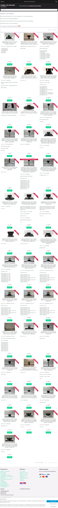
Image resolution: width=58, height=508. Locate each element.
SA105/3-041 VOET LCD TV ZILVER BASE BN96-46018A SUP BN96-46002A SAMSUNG (48, 369)
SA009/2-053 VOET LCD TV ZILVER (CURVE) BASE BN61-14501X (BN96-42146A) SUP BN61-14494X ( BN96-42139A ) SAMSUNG (48, 113)
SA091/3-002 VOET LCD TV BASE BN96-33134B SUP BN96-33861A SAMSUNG (48, 300)
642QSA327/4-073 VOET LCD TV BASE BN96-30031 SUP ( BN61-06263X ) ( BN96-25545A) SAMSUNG (29, 77)
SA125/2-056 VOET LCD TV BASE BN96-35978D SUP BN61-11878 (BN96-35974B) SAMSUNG (9, 420)
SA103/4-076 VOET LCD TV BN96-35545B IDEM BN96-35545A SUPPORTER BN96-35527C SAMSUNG (29, 369)
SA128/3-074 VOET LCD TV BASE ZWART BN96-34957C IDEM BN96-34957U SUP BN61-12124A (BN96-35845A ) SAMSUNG (10, 445)
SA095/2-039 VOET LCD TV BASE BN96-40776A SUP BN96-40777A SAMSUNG (48, 332)
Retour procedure (4, 484)
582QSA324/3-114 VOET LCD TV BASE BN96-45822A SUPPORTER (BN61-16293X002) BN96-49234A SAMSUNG (29, 43)
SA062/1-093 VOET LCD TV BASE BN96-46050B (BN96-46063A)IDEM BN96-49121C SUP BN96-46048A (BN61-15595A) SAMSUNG (48, 169)
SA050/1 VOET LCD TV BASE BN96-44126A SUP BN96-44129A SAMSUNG (10, 168)
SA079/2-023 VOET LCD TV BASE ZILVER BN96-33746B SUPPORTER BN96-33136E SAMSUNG (10, 266)
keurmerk (2, 480)
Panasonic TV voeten (24, 472)
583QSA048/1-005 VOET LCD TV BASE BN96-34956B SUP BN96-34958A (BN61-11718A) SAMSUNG (48, 43)
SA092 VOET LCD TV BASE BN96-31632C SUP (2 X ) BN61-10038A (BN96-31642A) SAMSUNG (9, 332)
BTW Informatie (3, 472)
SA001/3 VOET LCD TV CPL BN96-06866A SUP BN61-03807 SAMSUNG (29, 112)
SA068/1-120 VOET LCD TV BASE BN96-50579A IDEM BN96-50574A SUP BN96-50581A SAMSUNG (29, 203)
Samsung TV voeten (24, 475)
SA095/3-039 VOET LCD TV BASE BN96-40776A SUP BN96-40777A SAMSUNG (9, 369)
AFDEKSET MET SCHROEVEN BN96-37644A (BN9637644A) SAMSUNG (9, 112)
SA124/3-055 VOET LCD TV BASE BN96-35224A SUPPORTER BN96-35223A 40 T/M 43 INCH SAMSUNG (29, 396)
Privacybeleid (3, 473)
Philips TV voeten (23, 473)
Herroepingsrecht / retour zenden (7, 476)
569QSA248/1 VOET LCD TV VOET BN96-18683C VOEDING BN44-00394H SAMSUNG (9, 43)
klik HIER (2, 498)
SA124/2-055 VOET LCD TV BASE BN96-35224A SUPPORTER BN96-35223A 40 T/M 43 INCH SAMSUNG (10, 396)
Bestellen (9, 64)
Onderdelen (22, 480)
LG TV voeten (22, 471)
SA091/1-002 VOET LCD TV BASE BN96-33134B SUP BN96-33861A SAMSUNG (9, 300)
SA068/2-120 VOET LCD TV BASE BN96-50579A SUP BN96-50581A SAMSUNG (48, 203)
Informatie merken (4, 486)
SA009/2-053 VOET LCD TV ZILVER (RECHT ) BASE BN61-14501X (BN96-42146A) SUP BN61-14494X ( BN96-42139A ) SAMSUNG (9, 140)
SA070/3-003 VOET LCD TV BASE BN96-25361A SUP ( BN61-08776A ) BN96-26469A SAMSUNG (29, 240)
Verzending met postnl (5, 485)
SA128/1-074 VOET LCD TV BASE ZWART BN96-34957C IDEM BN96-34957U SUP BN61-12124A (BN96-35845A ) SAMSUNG (29, 421)
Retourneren (3, 477)
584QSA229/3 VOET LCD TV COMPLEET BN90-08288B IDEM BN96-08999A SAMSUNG (10, 77)
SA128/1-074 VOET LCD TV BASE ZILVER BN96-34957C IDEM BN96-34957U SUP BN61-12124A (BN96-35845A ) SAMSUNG (48, 421)
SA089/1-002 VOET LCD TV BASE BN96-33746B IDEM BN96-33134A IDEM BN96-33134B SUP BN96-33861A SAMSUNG (29, 266)
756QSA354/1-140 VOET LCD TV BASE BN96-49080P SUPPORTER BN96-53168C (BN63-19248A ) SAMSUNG (48, 77)
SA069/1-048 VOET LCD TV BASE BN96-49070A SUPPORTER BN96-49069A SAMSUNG (10, 240)
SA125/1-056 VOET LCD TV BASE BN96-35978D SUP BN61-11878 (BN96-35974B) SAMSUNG (48, 396)
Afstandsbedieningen (24, 477)
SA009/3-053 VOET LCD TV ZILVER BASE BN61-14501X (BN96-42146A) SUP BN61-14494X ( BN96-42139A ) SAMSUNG (29, 140)
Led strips (21, 479)
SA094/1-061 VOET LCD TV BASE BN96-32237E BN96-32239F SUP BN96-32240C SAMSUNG (29, 332)
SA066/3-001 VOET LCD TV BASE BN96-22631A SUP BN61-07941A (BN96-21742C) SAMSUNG (9, 203)
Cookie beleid (3, 481)
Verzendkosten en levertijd (6, 475)
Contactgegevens (4, 482)
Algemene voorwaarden (5, 471)
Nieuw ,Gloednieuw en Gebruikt (6, 479)
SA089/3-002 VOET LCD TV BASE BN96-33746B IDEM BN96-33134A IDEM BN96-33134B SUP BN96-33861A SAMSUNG (48, 266)
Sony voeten (22, 476)
